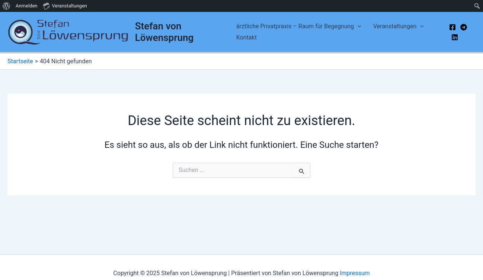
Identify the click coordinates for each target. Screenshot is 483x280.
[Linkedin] (454, 37)
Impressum (355, 273)
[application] (357, 26)
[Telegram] (463, 27)
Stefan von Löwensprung (164, 31)
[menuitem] (6, 6)
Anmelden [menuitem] (27, 6)
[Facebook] (452, 27)
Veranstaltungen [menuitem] (65, 5)
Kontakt (246, 37)
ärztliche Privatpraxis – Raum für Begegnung (298, 26)
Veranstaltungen (398, 26)
